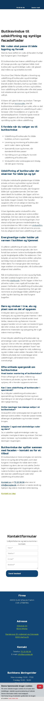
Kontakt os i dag (8, 493)
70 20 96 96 (20, 7)
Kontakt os (6, 482)
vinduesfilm (37, 225)
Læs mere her (13, 698)
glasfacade (15, 280)
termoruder (20, 103)
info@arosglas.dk (8, 485)
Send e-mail (35, 7)
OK (40, 687)
